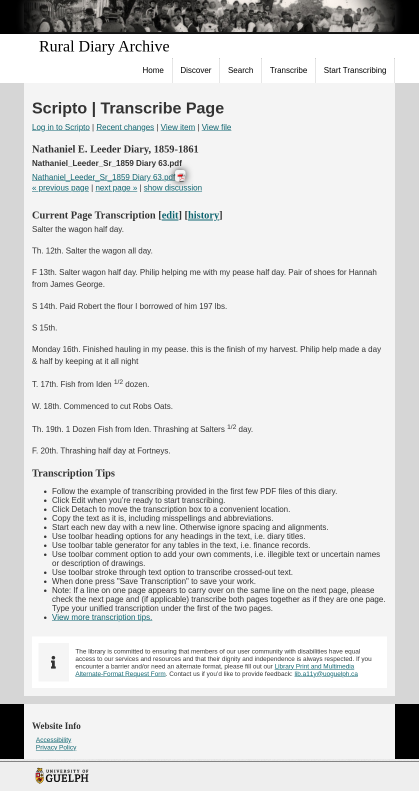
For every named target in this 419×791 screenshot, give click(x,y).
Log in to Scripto (61, 127)
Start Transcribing (355, 70)
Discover (196, 70)
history (203, 214)
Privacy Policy (56, 747)
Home (153, 70)
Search (241, 70)
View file (216, 127)
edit (170, 214)
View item (177, 127)
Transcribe (289, 70)
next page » (117, 188)
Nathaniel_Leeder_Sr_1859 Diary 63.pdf (103, 177)
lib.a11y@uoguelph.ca (326, 674)
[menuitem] (153, 70)
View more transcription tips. (102, 617)
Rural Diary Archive (104, 46)
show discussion (173, 188)
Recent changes (125, 127)
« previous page (60, 188)
